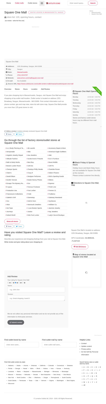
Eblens (51, 180)
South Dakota (12, 380)
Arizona (25, 365)
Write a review (10, 131)
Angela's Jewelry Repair (14, 155)
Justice (29, 211)
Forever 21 (52, 190)
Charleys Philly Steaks (35, 169)
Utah (36, 380)
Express (51, 183)
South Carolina (66, 377)
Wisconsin (11, 383)
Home (8, 3)
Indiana (45, 368)
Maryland (26, 371)
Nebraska (27, 374)
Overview (7, 89)
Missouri (10, 374)
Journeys (9, 211)
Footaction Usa (11, 190)
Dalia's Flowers (54, 173)
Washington (60, 380)
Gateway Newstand (55, 197)
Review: (10, 294)
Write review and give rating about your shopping (23, 242)
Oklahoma (37, 377)
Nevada (35, 374)
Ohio (30, 377)
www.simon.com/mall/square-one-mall (30, 78)
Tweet (19, 134)
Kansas (59, 368)
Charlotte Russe (54, 169)
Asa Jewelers (32, 155)
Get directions (80, 247)
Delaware (70, 365)
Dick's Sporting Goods (56, 176)
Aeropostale (10, 151)
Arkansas (34, 365)
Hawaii (25, 368)
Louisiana (11, 371)
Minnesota (55, 371)
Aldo (29, 151)
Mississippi (65, 371)
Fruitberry (52, 194)
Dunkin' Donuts (11, 180)
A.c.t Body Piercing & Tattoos (15, 148)
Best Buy (30, 162)
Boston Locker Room (13, 166)
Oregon (45, 377)
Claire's (9, 173)
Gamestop (31, 197)
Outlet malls (19, 3)
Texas (30, 380)
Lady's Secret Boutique (56, 215)
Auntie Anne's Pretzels (35, 159)
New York (11, 377)
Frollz (29, 194)
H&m (8, 204)
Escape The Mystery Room (15, 183)
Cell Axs (30, 166)
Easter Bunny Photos (34, 180)
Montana (18, 374)
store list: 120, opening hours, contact (22, 17)
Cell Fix (51, 166)
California (42, 365)
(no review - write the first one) (14, 20)
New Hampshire (45, 374)
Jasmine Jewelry (54, 208)
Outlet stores (32, 3)
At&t (50, 155)
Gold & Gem (31, 201)
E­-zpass (9, 187)
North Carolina (21, 377)
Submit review (16, 322)
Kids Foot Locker (33, 215)
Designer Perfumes (34, 176)
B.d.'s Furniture (54, 159)
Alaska (18, 365)
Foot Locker (31, 190)
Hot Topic (9, 208)
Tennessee (22, 380)
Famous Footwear (33, 187)
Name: (10, 285)
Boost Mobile (53, 162)
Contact (84, 343)
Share (8, 134)
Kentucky (66, 368)
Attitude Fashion (12, 159)
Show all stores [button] (12, 221)
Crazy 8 (30, 173)
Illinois (38, 368)
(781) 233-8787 (22, 75)
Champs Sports (11, 169)
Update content (86, 346)
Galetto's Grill (11, 197)
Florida (10, 368)
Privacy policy (86, 349)
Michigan (46, 371)
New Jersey (56, 374)
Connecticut (60, 365)
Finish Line (52, 187)
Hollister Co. (53, 204)
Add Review (45, 89)
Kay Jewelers (53, 211)
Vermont (43, 380)
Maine (19, 371)
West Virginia (71, 380)
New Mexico (67, 374)
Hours (25, 89)
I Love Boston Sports (34, 208)
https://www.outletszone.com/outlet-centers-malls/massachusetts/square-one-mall (45, 84)
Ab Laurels (31, 148)
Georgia (17, 368)
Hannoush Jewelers (34, 204)
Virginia (51, 380)
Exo (28, 183)
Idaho (32, 368)
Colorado (51, 365)
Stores (17, 89)
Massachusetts (22, 72)
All (84, 385)
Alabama (10, 365)
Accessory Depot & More (57, 148)
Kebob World (10, 215)
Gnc (7, 201)
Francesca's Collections (14, 194)
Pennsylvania (55, 377)
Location (34, 89)
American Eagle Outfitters (57, 151)
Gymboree (52, 201)
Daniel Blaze (10, 176)
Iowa (52, 368)
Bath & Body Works (13, 162)
